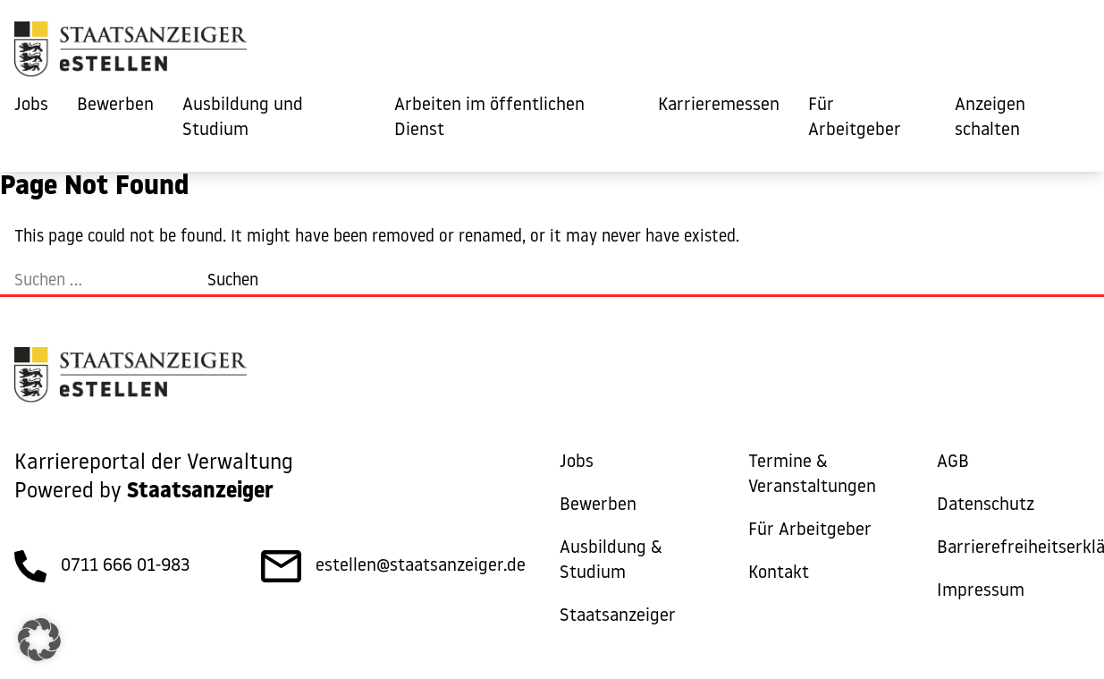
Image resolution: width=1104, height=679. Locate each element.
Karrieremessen (719, 106)
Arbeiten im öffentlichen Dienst (489, 118)
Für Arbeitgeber (854, 118)
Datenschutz (985, 505)
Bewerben (115, 106)
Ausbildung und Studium (242, 118)
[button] (39, 639)
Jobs (31, 106)
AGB (953, 462)
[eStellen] (130, 53)
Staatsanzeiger (618, 616)
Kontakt (778, 573)
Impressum (980, 591)
